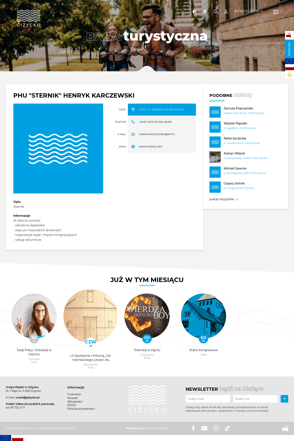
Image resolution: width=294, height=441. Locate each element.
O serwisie (74, 394)
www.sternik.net (150, 146)
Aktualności (75, 401)
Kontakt (289, 49)
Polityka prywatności (81, 408)
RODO (71, 405)
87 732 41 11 (17, 407)
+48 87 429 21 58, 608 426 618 (155, 121)
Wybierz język (246, 9)
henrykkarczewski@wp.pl (157, 134)
